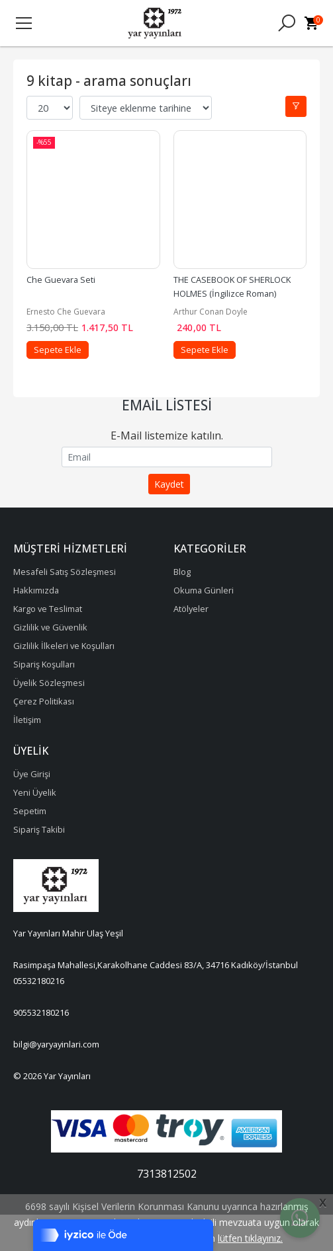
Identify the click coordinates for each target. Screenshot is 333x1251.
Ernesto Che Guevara (65, 311)
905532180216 (41, 1012)
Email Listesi (167, 405)
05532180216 (38, 981)
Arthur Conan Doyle (210, 311)
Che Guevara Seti (60, 279)
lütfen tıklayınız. (250, 1238)
